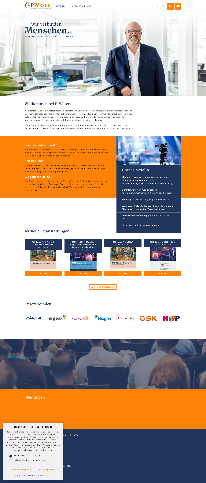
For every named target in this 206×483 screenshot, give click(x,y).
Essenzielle (19, 456)
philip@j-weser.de (178, 6)
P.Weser (38, 5)
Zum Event (43, 274)
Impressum (20, 476)
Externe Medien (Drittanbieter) (29, 460)
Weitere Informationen (39, 476)
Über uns (61, 7)
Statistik (36, 456)
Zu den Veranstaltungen (103, 287)
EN (163, 7)
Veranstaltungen (82, 7)
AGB (75, 435)
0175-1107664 (170, 6)
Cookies (63, 435)
